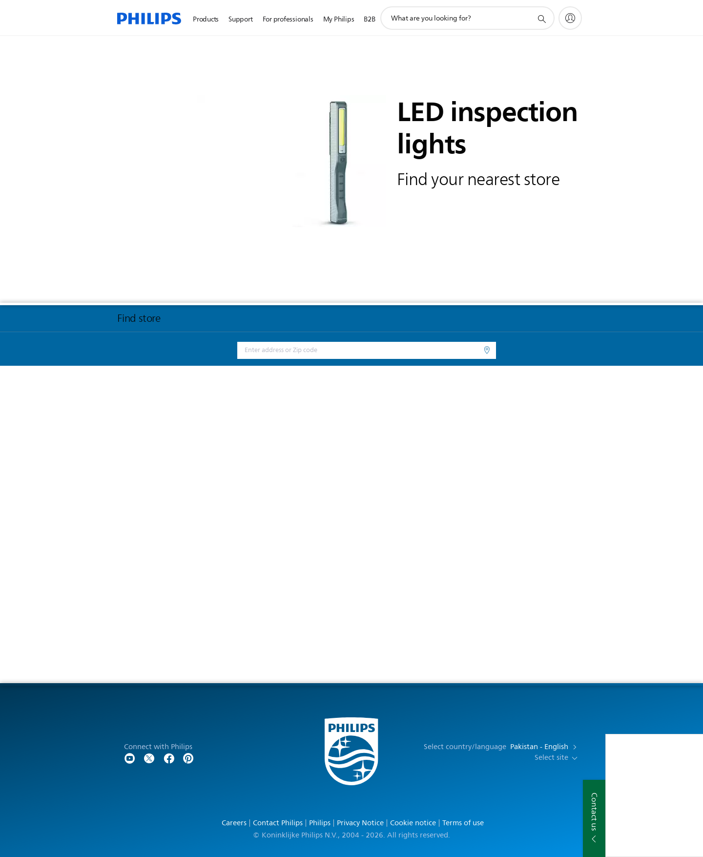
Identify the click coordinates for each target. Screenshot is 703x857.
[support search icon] (541, 18)
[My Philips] (570, 18)
